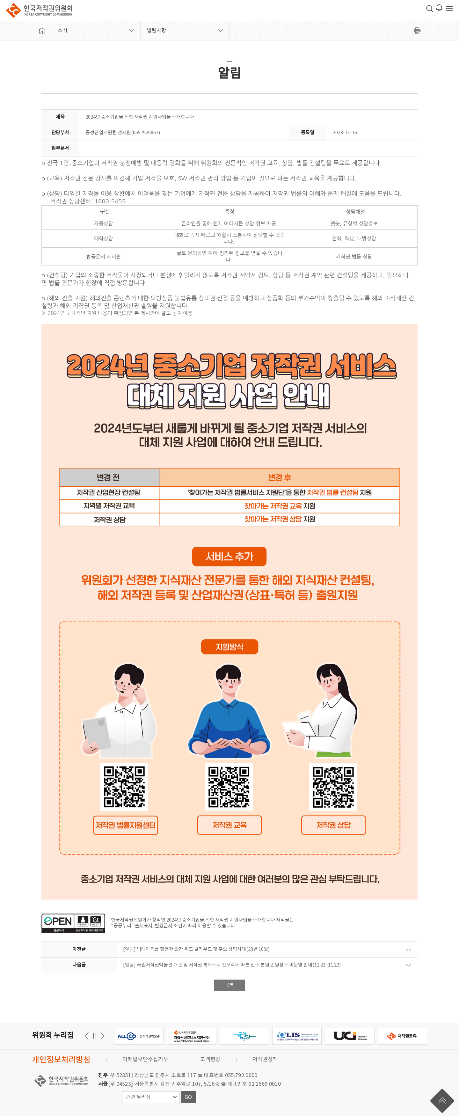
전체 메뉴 (449, 8)
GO (188, 1097)
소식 (62, 30)
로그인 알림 (439, 7)
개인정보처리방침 (61, 1060)
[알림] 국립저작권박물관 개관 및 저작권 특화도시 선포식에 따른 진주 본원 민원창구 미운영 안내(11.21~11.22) (232, 965)
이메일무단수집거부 (145, 1059)
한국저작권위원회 (39, 10)
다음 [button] (87, 1035)
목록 (229, 985)
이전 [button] (101, 1035)
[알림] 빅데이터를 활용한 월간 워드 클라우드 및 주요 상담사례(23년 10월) (196, 949)
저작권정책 (265, 1059)
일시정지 (94, 1035)
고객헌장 (210, 1059)
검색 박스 (429, 8)
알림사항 (156, 30)
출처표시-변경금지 (153, 926)
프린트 (417, 30)
